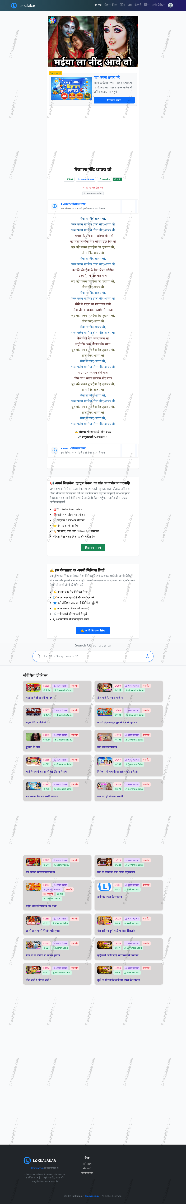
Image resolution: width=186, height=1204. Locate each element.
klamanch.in (37, 1168)
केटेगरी (137, 5)
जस (130, 5)
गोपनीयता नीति (87, 1173)
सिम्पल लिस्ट (110, 5)
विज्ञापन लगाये (93, 548)
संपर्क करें (87, 1168)
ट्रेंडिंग (122, 5)
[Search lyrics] (92, 656)
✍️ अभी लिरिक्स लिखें (93, 630)
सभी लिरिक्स (158, 5)
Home (98, 5)
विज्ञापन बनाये (114, 100)
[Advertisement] (93, 136)
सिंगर (147, 5)
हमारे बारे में (86, 1163)
